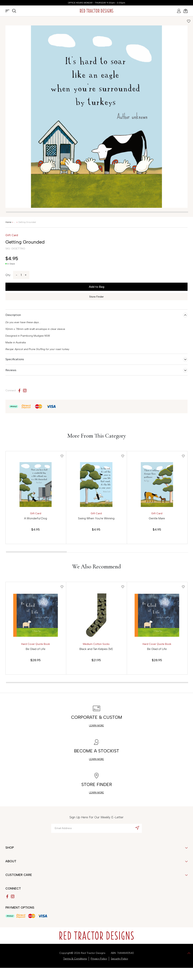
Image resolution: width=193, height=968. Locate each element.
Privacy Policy (99, 958)
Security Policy (119, 958)
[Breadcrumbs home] (8, 222)
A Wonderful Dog (35, 518)
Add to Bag (96, 286)
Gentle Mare (157, 518)
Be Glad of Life (35, 649)
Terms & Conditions (75, 958)
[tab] (97, 212)
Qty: (8, 275)
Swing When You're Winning (96, 518)
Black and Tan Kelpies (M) (96, 649)
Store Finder (96, 296)
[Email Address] (96, 828)
